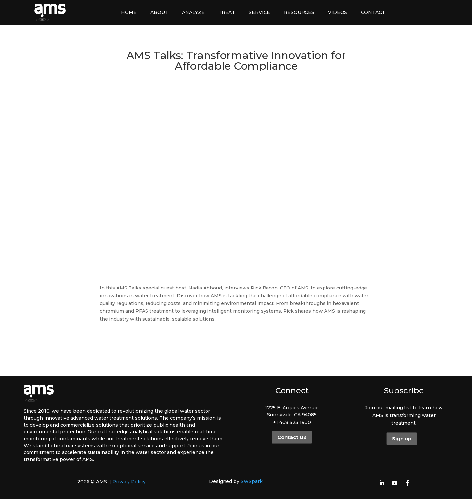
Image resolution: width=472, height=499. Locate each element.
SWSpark (252, 481)
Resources (299, 12)
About (159, 12)
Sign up (401, 439)
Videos (337, 12)
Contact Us (291, 437)
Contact (373, 12)
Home (129, 12)
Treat (226, 12)
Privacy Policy (129, 482)
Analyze (193, 12)
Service (259, 12)
